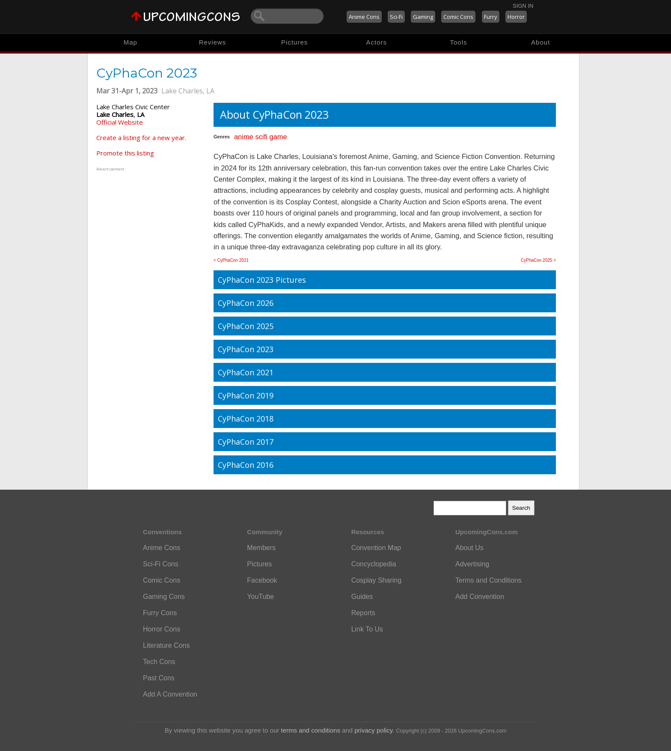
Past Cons (159, 678)
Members (261, 547)
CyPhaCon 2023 (245, 349)
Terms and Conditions (488, 580)
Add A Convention (170, 694)
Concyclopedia (373, 564)
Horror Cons (161, 629)
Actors (376, 42)
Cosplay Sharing (376, 580)
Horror (516, 17)
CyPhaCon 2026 (245, 303)
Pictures (294, 42)
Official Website (119, 122)
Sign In (523, 6)
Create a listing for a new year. (141, 137)
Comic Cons (458, 17)
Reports (363, 612)
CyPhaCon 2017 (245, 442)
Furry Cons (160, 612)
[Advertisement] (149, 226)
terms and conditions (310, 730)
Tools (458, 42)
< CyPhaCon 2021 (231, 260)
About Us (469, 547)
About (540, 42)
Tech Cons (159, 661)
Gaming (423, 17)
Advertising (472, 564)
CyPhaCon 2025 (245, 326)
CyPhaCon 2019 (245, 395)
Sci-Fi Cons (160, 564)
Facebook (262, 580)
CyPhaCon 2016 (245, 465)
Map (130, 42)
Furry (490, 17)
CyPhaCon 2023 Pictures (262, 280)
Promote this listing (125, 153)
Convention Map (376, 547)
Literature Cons (166, 645)
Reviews (212, 42)
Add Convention (479, 596)
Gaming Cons (164, 596)
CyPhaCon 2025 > (538, 260)
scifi (261, 137)
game (278, 137)
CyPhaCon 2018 (245, 418)
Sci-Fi (396, 17)
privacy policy (373, 730)
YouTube (260, 596)
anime (243, 137)
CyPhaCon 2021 (245, 372)
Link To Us (367, 629)
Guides (362, 596)
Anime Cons (364, 17)
